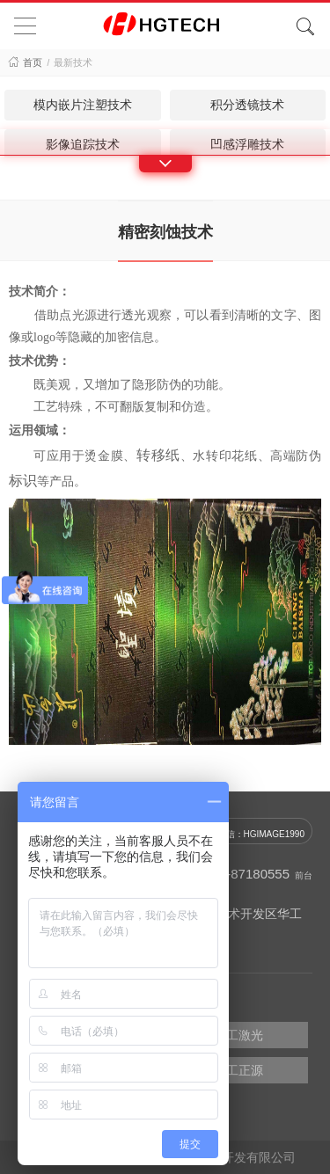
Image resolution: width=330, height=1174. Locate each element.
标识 (23, 480)
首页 (32, 62)
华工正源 (238, 1070)
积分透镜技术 (247, 105)
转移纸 (158, 455)
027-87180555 (247, 873)
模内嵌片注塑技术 (82, 105)
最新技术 (73, 62)
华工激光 (238, 1035)
